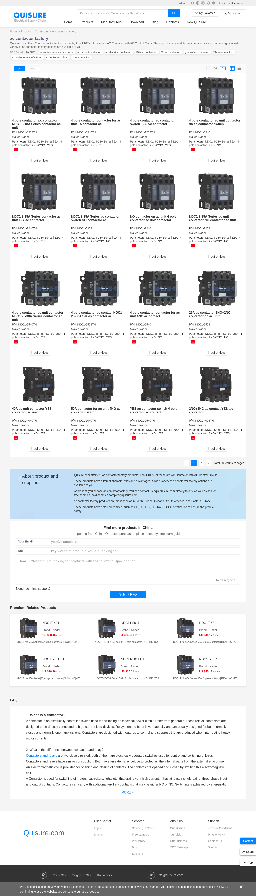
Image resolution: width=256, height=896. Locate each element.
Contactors (42, 31)
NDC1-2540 (143, 324)
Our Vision (176, 834)
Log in (98, 828)
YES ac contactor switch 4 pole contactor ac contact (153, 410)
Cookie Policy (214, 886)
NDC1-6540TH (145, 420)
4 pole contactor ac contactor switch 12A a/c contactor (152, 122)
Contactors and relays (41, 755)
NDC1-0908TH (27, 132)
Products (87, 22)
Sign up (98, 834)
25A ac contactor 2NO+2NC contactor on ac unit (209, 314)
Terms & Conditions (220, 828)
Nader (25, 137)
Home (68, 22)
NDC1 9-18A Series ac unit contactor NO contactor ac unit (212, 218)
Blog (155, 22)
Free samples (140, 834)
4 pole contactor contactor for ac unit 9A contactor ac (96, 122)
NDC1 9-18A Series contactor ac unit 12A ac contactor (36, 218)
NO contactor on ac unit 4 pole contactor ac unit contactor (153, 218)
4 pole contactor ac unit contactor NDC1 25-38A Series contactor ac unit (37, 316)
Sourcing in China (143, 828)
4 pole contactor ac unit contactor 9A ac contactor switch (214, 122)
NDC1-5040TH (86, 420)
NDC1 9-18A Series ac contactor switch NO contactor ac (95, 218)
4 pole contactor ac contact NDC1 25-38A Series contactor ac (96, 314)
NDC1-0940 (202, 132)
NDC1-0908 (84, 228)
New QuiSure (196, 22)
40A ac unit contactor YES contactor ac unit (32, 410)
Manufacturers (111, 22)
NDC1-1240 (143, 228)
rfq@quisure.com (237, 3)
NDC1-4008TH (204, 420)
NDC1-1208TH (145, 132)
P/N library (138, 841)
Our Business (178, 841)
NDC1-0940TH (86, 132)
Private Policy (216, 834)
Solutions (138, 853)
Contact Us (215, 841)
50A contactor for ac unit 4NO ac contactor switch (95, 410)
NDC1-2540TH (27, 324)
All (19, 68)
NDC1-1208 (202, 228)
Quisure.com (43, 833)
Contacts (172, 22)
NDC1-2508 (202, 324)
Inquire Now (39, 160)
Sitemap (213, 847)
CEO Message (179, 847)
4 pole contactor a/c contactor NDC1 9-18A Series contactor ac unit (36, 124)
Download (137, 22)
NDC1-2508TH (86, 324)
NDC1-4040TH (27, 420)
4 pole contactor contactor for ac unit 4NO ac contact (155, 314)
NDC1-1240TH (27, 228)
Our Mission (177, 828)
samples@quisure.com (123, 495)
